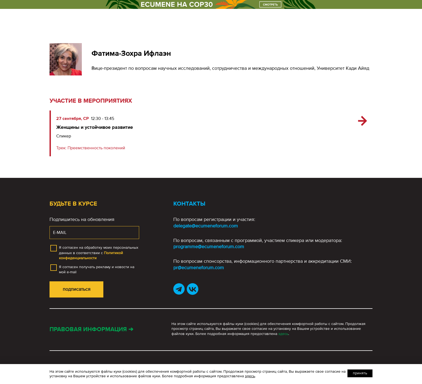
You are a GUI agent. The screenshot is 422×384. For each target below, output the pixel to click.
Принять (360, 373)
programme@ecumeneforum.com (208, 247)
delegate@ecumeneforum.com (205, 226)
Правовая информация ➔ (91, 329)
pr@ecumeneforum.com (198, 268)
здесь (283, 333)
